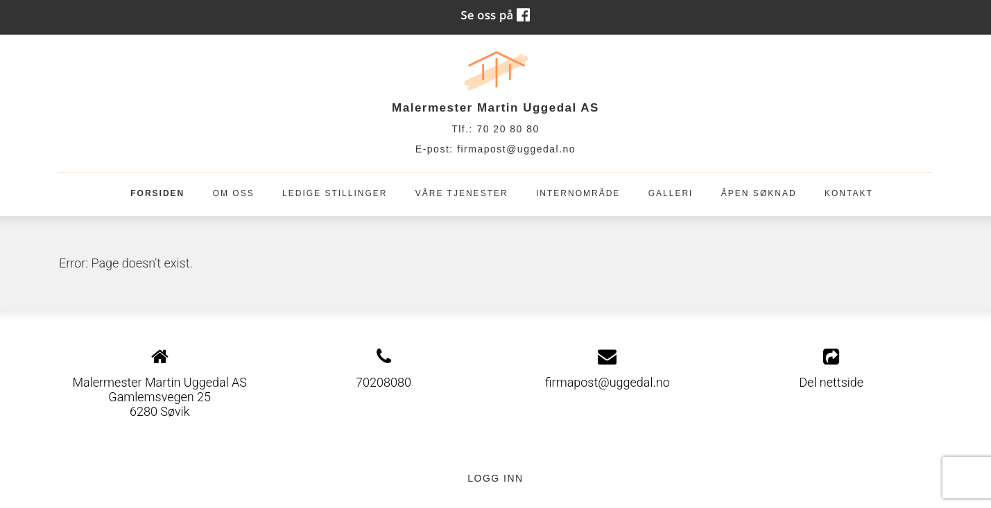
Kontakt (849, 193)
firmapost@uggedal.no (516, 149)
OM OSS (234, 193)
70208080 (383, 382)
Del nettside (831, 368)
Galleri (670, 193)
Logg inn (495, 478)
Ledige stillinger (334, 193)
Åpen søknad (759, 193)
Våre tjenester (461, 193)
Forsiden (157, 193)
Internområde (578, 193)
